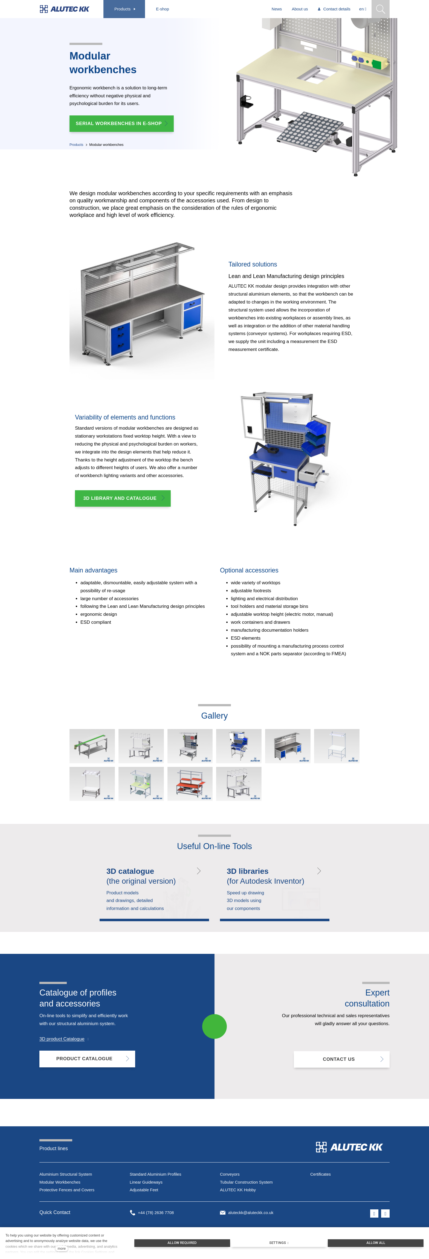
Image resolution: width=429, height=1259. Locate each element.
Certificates (320, 1176)
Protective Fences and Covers (66, 1192)
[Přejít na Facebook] (374, 1215)
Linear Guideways (146, 1184)
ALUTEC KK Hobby (238, 1192)
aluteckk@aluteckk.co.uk (250, 1214)
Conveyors (230, 1176)
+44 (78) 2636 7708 (156, 1214)
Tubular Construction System (246, 1184)
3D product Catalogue (62, 1043)
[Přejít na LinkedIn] (385, 1215)
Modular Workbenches (59, 1184)
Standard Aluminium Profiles (155, 1176)
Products (76, 146)
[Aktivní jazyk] (362, 9)
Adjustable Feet (144, 1192)
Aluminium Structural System (65, 1176)
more (62, 1248)
